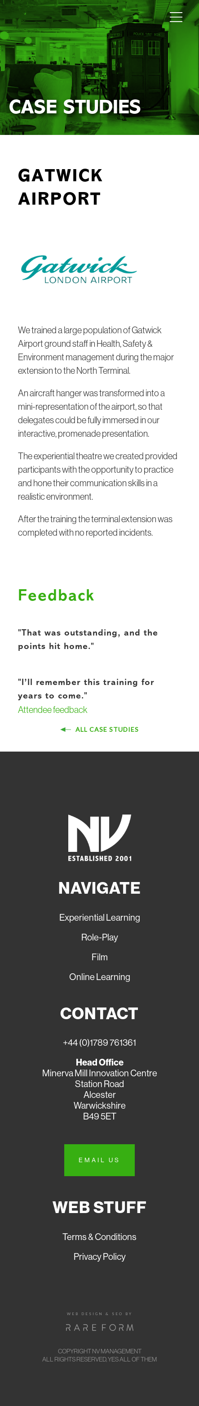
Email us (99, 1160)
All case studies (106, 729)
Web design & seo (95, 1314)
